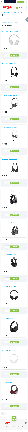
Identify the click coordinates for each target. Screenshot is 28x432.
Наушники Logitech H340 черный (9, 159)
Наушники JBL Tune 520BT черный (10, 286)
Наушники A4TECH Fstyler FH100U (9, 95)
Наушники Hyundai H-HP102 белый (10, 31)
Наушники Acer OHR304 (7, 318)
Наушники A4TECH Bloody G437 (9, 190)
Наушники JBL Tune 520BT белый (9, 350)
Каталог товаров (9, 1)
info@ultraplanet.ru (7, 15)
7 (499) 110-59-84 (18, 12)
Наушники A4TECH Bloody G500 (9, 382)
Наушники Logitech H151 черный (9, 63)
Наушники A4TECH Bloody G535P (9, 222)
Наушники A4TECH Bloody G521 (9, 254)
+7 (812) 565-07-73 (8, 12)
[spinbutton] (7, 55)
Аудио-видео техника (7, 22)
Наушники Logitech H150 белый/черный (11, 127)
